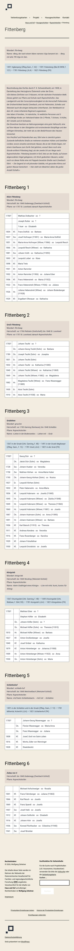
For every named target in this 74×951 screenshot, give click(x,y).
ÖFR (15, 882)
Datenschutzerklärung (13, 937)
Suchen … (43, 878)
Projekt (36, 17)
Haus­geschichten (52, 17)
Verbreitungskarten (19, 17)
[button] (22, 910)
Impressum (9, 897)
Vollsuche (61, 872)
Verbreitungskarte (49, 875)
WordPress (25, 942)
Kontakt (66, 17)
